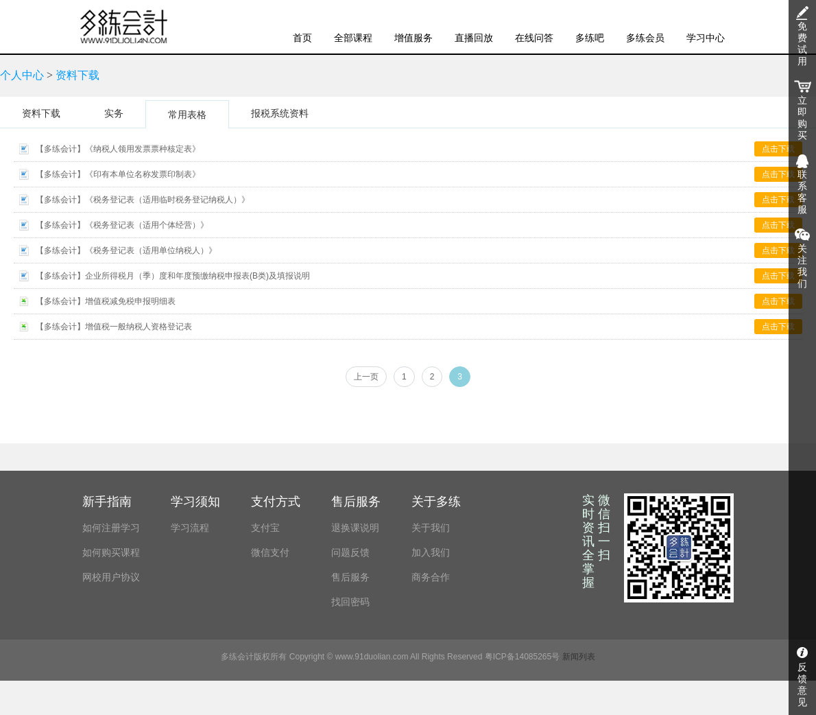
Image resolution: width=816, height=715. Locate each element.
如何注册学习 (111, 527)
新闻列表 (578, 656)
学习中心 (705, 37)
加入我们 (430, 552)
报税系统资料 (280, 113)
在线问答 (534, 37)
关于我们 (430, 527)
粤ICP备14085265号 (522, 656)
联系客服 (802, 192)
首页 (302, 37)
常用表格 (187, 114)
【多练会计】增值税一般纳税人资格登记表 (114, 326)
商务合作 (430, 577)
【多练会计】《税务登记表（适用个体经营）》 (122, 225)
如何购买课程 (111, 552)
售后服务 (350, 577)
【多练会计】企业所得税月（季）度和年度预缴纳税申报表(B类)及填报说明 (173, 276)
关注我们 (802, 266)
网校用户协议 (111, 577)
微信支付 (270, 552)
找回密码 (350, 601)
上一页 (366, 377)
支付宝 (265, 527)
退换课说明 (355, 527)
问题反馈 (350, 552)
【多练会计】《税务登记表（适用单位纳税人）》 (126, 250)
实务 (113, 113)
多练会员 (645, 37)
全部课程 (353, 37)
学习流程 (190, 527)
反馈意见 (802, 684)
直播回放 (474, 37)
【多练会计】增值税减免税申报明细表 (106, 301)
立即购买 (802, 118)
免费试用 (802, 44)
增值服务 (413, 37)
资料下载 (77, 75)
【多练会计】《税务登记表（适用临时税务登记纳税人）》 (143, 199)
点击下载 (778, 149)
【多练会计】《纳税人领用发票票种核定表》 (118, 149)
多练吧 (589, 37)
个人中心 (22, 75)
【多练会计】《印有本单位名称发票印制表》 (118, 174)
